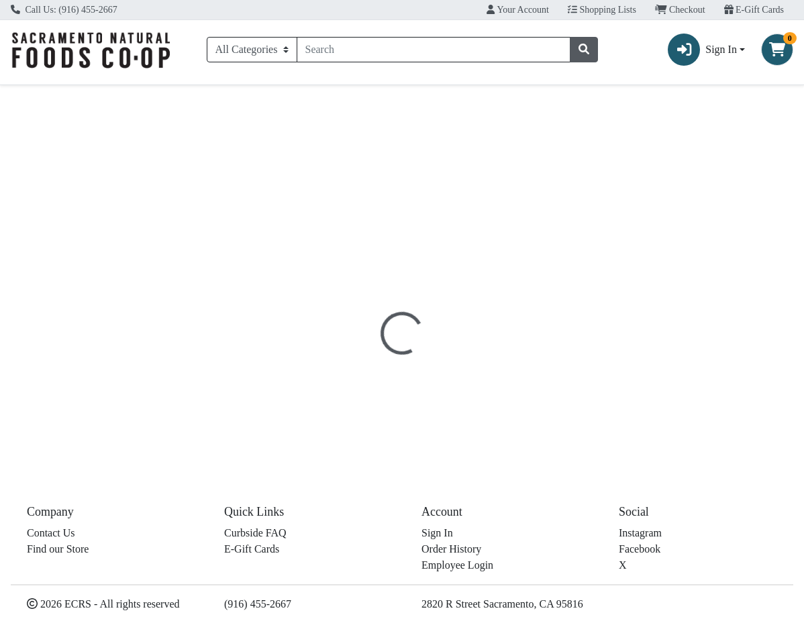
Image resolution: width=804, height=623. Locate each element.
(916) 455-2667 (257, 604)
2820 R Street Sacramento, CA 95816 (502, 604)
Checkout (680, 10)
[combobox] (433, 49)
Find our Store (58, 549)
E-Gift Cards (754, 10)
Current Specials (57, 97)
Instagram (640, 533)
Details (370, 281)
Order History (451, 549)
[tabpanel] (569, 365)
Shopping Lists (602, 10)
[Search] (433, 49)
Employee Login (457, 565)
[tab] (370, 280)
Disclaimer (428, 281)
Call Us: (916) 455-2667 (64, 10)
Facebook (639, 549)
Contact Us (51, 533)
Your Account (518, 10)
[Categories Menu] (252, 49)
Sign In (437, 533)
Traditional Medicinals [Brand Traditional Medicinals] (513, 374)
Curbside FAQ (255, 533)
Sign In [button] (702, 50)
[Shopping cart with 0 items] (777, 50)
